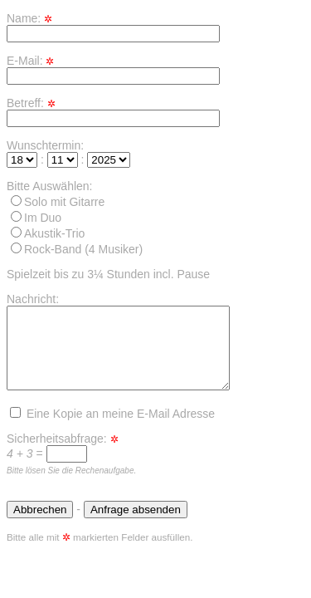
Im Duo (36, 217)
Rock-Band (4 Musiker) (77, 249)
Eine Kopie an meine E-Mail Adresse (112, 413)
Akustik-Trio (48, 233)
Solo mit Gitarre (57, 201)
